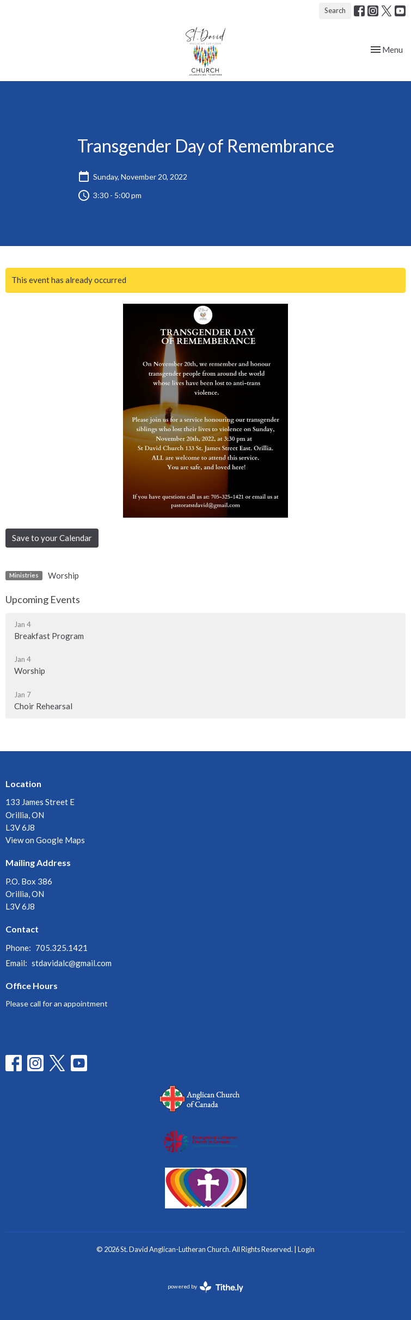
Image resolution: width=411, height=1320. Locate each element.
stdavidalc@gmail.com (72, 963)
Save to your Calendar (52, 538)
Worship (63, 575)
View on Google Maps (45, 840)
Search (335, 10)
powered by (205, 1287)
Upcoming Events (42, 599)
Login (306, 1249)
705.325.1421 (61, 948)
